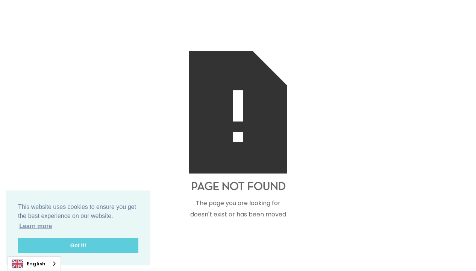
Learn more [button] (35, 226)
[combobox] (34, 263)
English (28, 263)
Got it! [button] (78, 245)
